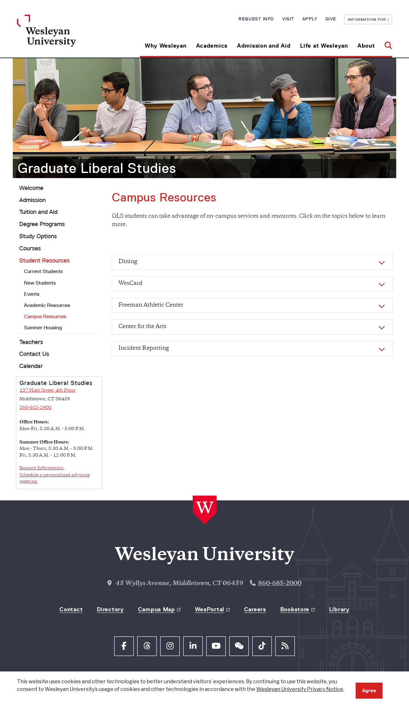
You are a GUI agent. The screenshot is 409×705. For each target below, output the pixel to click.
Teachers (31, 342)
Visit (288, 19)
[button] (386, 43)
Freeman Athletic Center (151, 305)
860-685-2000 (280, 584)
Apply (309, 19)
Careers (255, 609)
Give (330, 19)
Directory (110, 609)
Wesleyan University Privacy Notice (299, 689)
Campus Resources (45, 316)
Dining (128, 261)
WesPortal (209, 609)
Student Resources (44, 260)
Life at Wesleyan (324, 45)
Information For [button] (368, 19)
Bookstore (294, 609)
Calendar (31, 366)
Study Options (38, 236)
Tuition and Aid (38, 211)
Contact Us (34, 353)
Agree (369, 690)
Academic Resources (47, 305)
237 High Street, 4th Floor (47, 390)
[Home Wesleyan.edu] (64, 36)
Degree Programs (42, 224)
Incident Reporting (144, 348)
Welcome (31, 188)
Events (31, 294)
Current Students (43, 271)
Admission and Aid (263, 45)
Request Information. (42, 468)
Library (339, 609)
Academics (212, 45)
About (366, 45)
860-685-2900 (35, 408)
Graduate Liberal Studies (97, 168)
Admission (32, 200)
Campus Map (156, 609)
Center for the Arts (142, 326)
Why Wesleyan (166, 45)
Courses (30, 248)
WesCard (131, 283)
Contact (71, 609)
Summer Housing (43, 328)
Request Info (256, 19)
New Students (40, 283)
